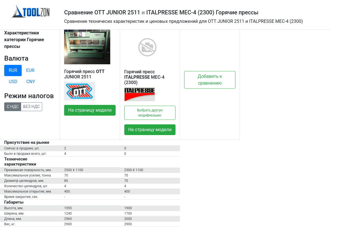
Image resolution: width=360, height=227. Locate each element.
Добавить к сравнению (210, 80)
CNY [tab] (30, 81)
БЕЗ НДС (31, 106)
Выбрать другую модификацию (150, 112)
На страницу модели (89, 110)
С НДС (13, 106)
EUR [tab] (30, 70)
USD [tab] (13, 81)
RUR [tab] (13, 70)
